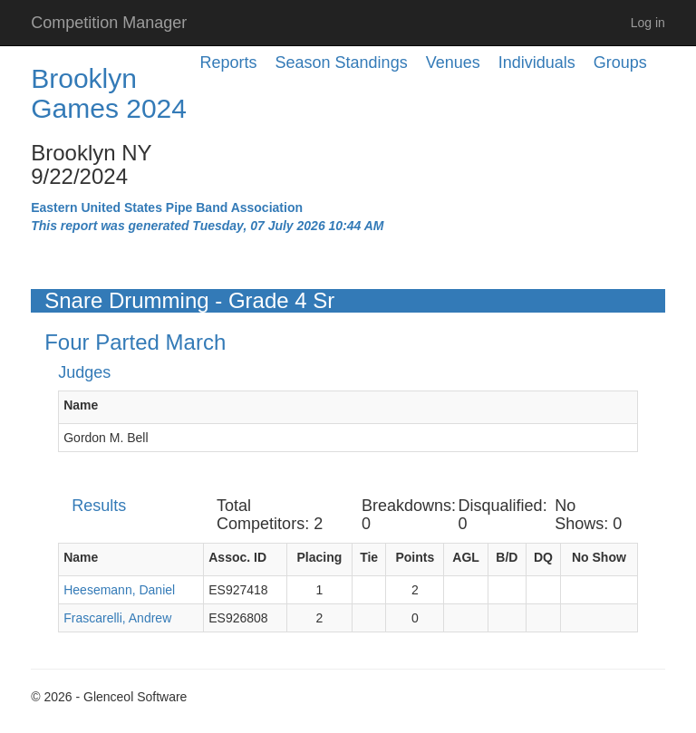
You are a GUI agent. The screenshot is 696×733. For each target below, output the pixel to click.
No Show (599, 557)
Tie (369, 557)
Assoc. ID (237, 557)
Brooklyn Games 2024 (109, 93)
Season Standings (342, 62)
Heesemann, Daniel (119, 590)
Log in (648, 22)
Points (414, 557)
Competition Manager (109, 23)
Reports (228, 62)
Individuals (536, 62)
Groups (620, 62)
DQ (543, 557)
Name (80, 405)
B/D (506, 557)
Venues (453, 62)
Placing (319, 557)
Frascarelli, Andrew (117, 618)
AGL (465, 557)
